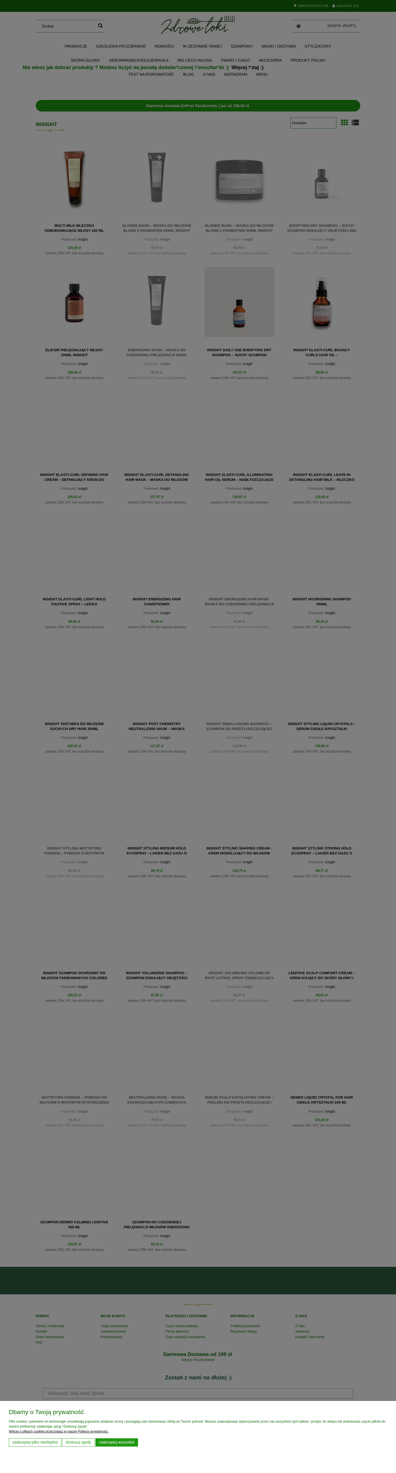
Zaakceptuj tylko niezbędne (35, 1442)
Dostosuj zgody (78, 1442)
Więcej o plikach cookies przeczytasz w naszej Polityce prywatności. (59, 1431)
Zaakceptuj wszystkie (116, 1442)
